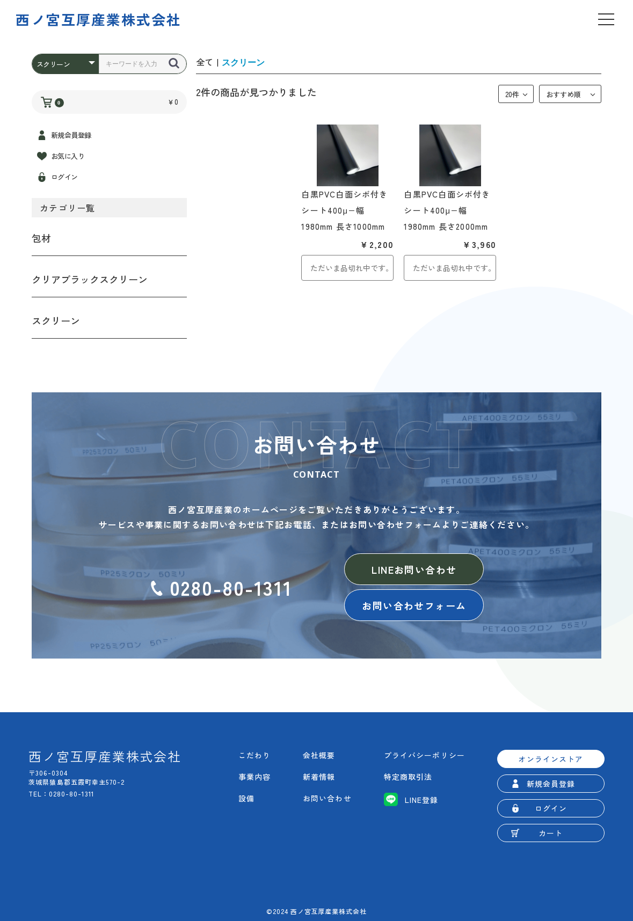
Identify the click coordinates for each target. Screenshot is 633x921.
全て (204, 61)
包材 (41, 238)
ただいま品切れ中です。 (351, 267)
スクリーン (56, 320)
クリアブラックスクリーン (90, 279)
